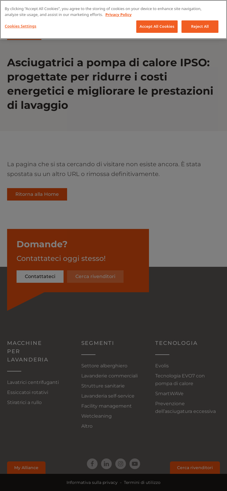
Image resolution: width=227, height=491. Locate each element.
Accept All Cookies (157, 26)
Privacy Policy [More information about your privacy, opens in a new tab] (119, 14)
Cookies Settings (20, 26)
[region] (113, 19)
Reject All (200, 26)
